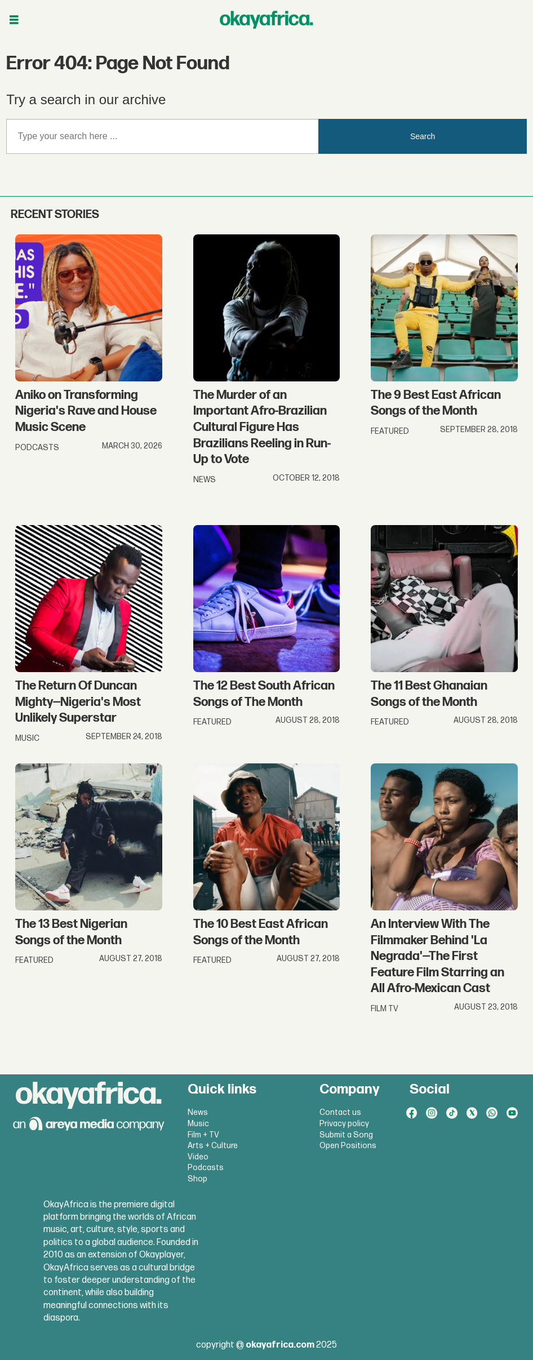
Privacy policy (344, 1123)
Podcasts (206, 1167)
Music (198, 1123)
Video (198, 1157)
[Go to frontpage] (266, 20)
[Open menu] (14, 20)
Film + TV (203, 1135)
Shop (197, 1179)
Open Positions (347, 1145)
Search (422, 136)
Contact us (340, 1112)
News (198, 1112)
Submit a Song (346, 1135)
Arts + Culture (213, 1145)
